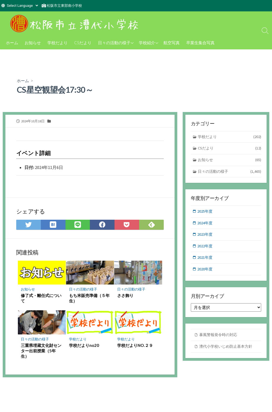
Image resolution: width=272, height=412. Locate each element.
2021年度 (205, 259)
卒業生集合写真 (200, 42)
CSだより (82, 42)
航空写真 (171, 42)
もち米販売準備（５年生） (89, 299)
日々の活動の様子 (114, 42)
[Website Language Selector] (22, 5)
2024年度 (205, 224)
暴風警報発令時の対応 (219, 337)
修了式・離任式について (41, 299)
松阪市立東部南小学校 (64, 6)
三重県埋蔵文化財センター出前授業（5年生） (41, 351)
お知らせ (33, 42)
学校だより (57, 42)
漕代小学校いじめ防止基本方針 (227, 349)
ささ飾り (125, 296)
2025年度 (205, 212)
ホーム (12, 42)
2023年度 (205, 236)
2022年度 (205, 248)
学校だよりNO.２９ (135, 346)
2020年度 (205, 271)
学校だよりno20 (84, 346)
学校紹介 (147, 42)
